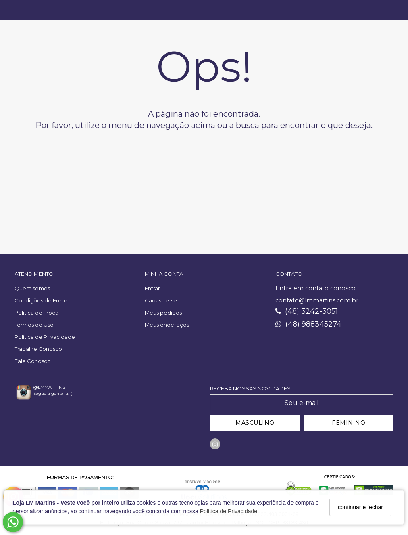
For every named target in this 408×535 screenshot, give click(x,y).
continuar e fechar (360, 507)
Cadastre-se (161, 300)
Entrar (152, 288)
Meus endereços (167, 324)
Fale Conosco (33, 361)
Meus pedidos (163, 312)
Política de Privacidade (228, 511)
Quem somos (32, 288)
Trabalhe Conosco (38, 349)
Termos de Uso (34, 324)
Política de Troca (36, 312)
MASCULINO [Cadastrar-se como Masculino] (255, 422)
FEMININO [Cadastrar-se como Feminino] (348, 422)
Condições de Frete (41, 300)
